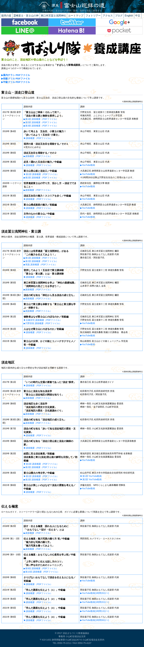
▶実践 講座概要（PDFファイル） (40, 264)
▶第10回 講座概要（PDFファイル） (41, 571)
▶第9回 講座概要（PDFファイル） (41, 568)
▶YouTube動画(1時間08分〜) (94, 620)
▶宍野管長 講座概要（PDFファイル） (42, 323)
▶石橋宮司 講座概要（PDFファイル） (43, 320)
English (129, 15)
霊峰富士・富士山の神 (26, 15)
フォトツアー (93, 15)
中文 (137, 15)
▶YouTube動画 (87, 165)
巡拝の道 (6, 15)
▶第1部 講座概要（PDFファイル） (41, 119)
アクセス (108, 15)
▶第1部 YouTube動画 (91, 476)
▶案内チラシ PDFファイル (15, 75)
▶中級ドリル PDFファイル (15, 82)
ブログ (119, 15)
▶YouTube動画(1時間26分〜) (94, 593)
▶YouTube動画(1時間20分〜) (94, 602)
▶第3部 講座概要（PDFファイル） (41, 125)
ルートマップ (75, 15)
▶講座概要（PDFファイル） (38, 138)
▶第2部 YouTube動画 (91, 479)
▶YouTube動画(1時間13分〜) (94, 611)
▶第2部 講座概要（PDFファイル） (41, 122)
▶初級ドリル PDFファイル (15, 78)
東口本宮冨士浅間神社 (53, 15)
